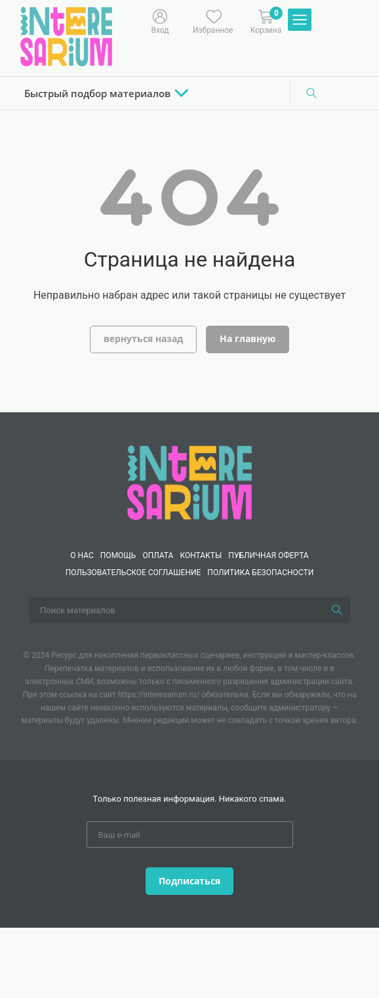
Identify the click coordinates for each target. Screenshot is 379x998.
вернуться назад (143, 338)
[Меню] (299, 20)
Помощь (118, 555)
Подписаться (189, 881)
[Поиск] (311, 93)
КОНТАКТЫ (201, 555)
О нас (81, 555)
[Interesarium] (189, 481)
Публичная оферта (268, 555)
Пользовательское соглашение (133, 572)
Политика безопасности (260, 572)
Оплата (157, 555)
